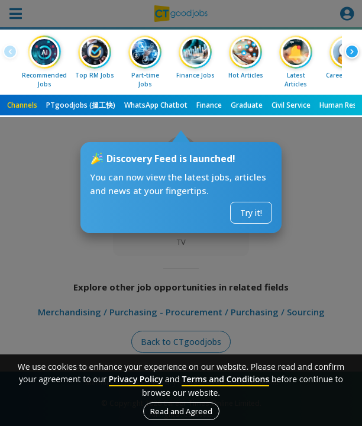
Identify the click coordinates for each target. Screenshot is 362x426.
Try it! (251, 212)
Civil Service (291, 105)
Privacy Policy (136, 379)
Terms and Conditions (225, 379)
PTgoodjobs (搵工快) (80, 105)
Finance (209, 105)
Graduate (247, 105)
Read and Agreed (181, 411)
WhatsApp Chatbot (156, 105)
